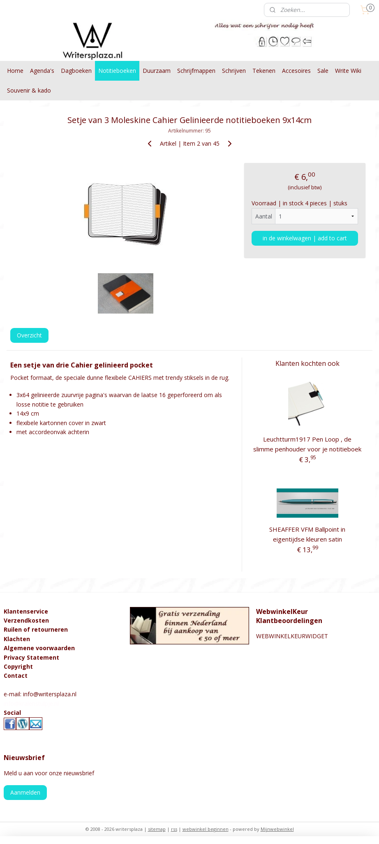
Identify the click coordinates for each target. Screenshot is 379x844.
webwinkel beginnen (206, 829)
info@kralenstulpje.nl (31, 703)
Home (15, 70)
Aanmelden (25, 792)
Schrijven (234, 70)
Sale (322, 70)
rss (174, 829)
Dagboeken (76, 70)
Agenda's (42, 70)
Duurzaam (157, 70)
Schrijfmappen (196, 70)
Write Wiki (348, 70)
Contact (16, 675)
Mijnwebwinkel (277, 829)
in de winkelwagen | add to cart (305, 238)
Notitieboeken (117, 70)
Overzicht (29, 335)
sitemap (157, 829)
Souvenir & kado (29, 90)
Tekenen (263, 70)
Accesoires (296, 70)
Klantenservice (26, 611)
